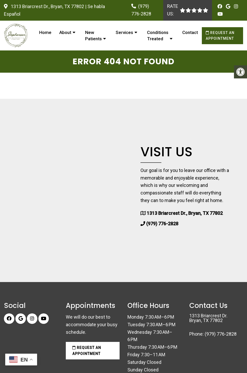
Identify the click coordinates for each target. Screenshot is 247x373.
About (65, 32)
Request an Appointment (220, 36)
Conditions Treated (157, 35)
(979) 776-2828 (162, 223)
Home (45, 32)
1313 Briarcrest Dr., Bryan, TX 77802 (47, 6)
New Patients (93, 35)
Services (124, 32)
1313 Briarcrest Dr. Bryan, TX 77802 (208, 318)
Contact (190, 32)
